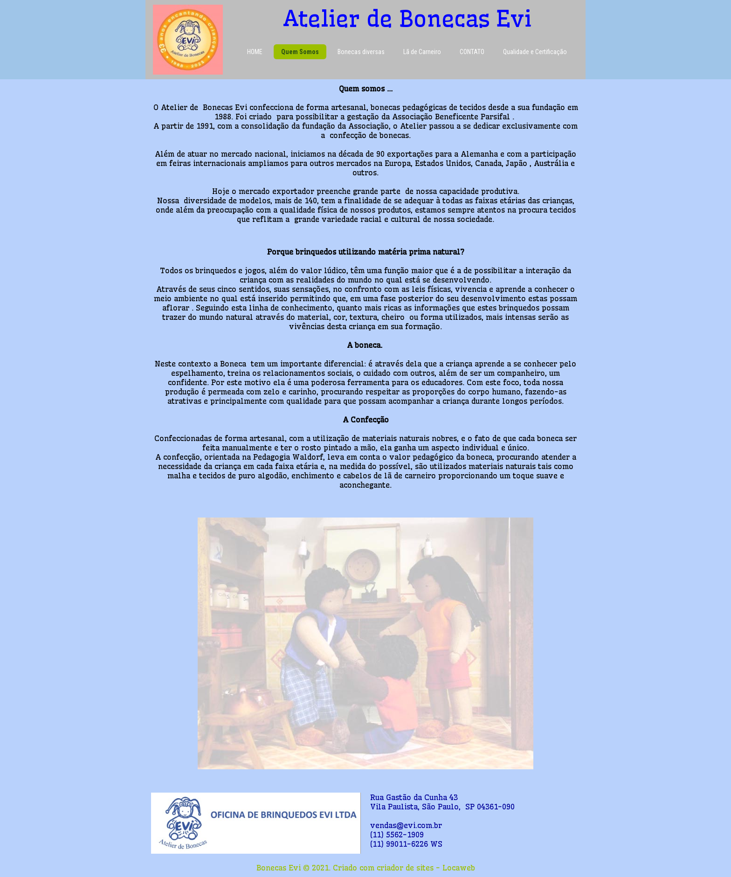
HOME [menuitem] (254, 51)
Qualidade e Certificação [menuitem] (535, 51)
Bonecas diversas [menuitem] (361, 51)
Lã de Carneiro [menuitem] (422, 51)
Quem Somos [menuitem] (300, 51)
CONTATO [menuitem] (472, 51)
